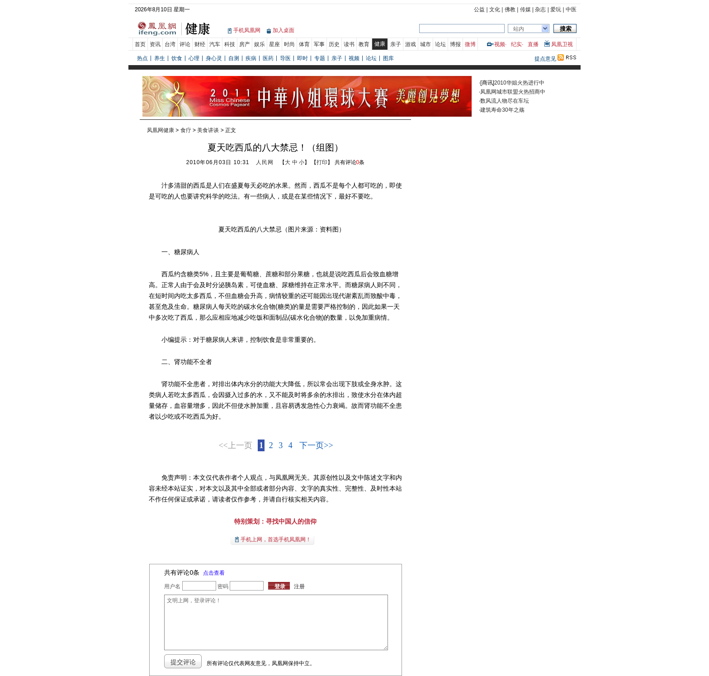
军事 (319, 44)
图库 (388, 58)
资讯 (155, 44)
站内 (518, 29)
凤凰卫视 (562, 44)
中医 (571, 9)
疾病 (251, 58)
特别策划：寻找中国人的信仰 (275, 521)
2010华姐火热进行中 (519, 83)
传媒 (525, 9)
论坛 (440, 44)
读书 (349, 44)
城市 (425, 44)
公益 (479, 9)
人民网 (265, 162)
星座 (274, 44)
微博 (470, 44)
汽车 (214, 44)
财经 (199, 44)
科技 (229, 44)
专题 (319, 58)
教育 (364, 44)
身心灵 (214, 58)
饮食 (176, 58)
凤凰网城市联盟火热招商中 (512, 92)
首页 (140, 44)
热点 (142, 58)
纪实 (516, 44)
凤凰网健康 (160, 130)
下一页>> (316, 445)
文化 (494, 9)
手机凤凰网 (246, 30)
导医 (285, 58)
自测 (233, 58)
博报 (455, 44)
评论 (185, 44)
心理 (194, 58)
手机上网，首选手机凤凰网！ (276, 539)
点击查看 (214, 573)
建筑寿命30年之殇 (502, 110)
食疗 (185, 130)
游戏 (410, 44)
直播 (533, 44)
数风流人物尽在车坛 (504, 101)
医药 (268, 58)
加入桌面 (283, 30)
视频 (499, 44)
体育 (304, 44)
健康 (379, 44)
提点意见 (545, 59)
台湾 (170, 44)
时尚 (289, 44)
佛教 (510, 9)
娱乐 (259, 44)
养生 (159, 58)
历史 (334, 44)
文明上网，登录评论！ (276, 622)
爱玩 (555, 9)
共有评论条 (350, 162)
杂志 (540, 9)
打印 (322, 162)
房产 (244, 44)
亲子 (395, 44)
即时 (302, 58)
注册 (299, 586)
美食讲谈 (208, 130)
